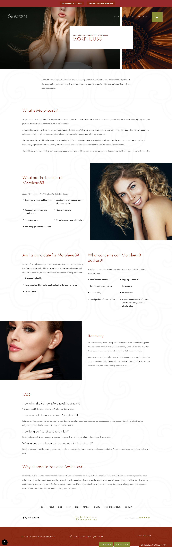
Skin (80, 35)
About (51, 507)
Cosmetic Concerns (113, 507)
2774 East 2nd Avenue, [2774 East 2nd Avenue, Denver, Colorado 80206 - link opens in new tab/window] (38, 536)
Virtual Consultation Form (101, 3)
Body (68, 507)
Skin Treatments (90, 35)
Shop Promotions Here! (72, 3)
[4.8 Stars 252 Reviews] (137, 518)
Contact (128, 507)
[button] (5, 542)
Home (75, 35)
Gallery (97, 507)
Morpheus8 (103, 35)
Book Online (122, 544)
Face (60, 507)
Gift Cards (120, 17)
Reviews (86, 507)
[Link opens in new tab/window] (23, 518)
